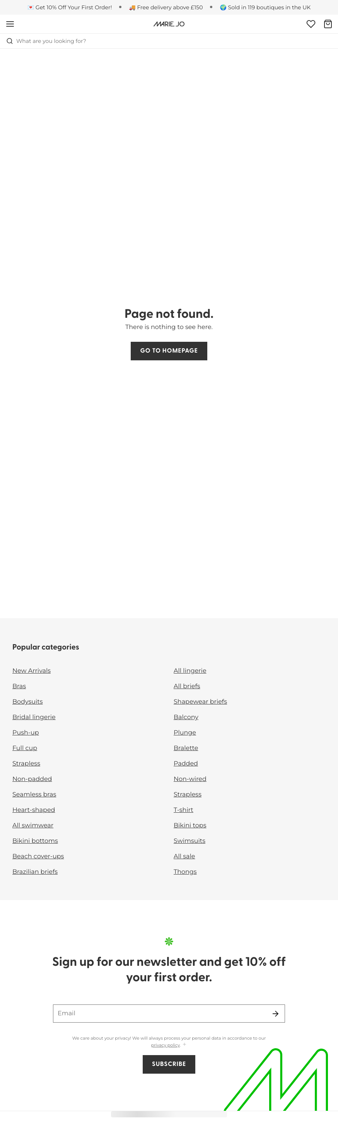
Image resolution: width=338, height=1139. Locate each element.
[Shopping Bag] (327, 23)
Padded (186, 763)
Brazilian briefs (35, 872)
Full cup (24, 748)
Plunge (185, 733)
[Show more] (184, 1044)
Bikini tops (190, 825)
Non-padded (32, 779)
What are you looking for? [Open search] (46, 41)
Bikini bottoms (35, 841)
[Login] (310, 23)
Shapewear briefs (200, 702)
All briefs (187, 686)
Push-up (25, 733)
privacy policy (165, 1045)
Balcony (186, 717)
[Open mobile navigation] (10, 23)
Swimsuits (189, 841)
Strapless (26, 763)
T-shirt (183, 810)
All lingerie (190, 671)
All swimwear (32, 825)
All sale (184, 856)
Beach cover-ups (38, 856)
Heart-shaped (33, 810)
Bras (19, 686)
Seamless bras (34, 794)
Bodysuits (27, 702)
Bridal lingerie (34, 717)
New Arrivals (31, 671)
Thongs (185, 872)
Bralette (186, 748)
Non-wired (190, 779)
